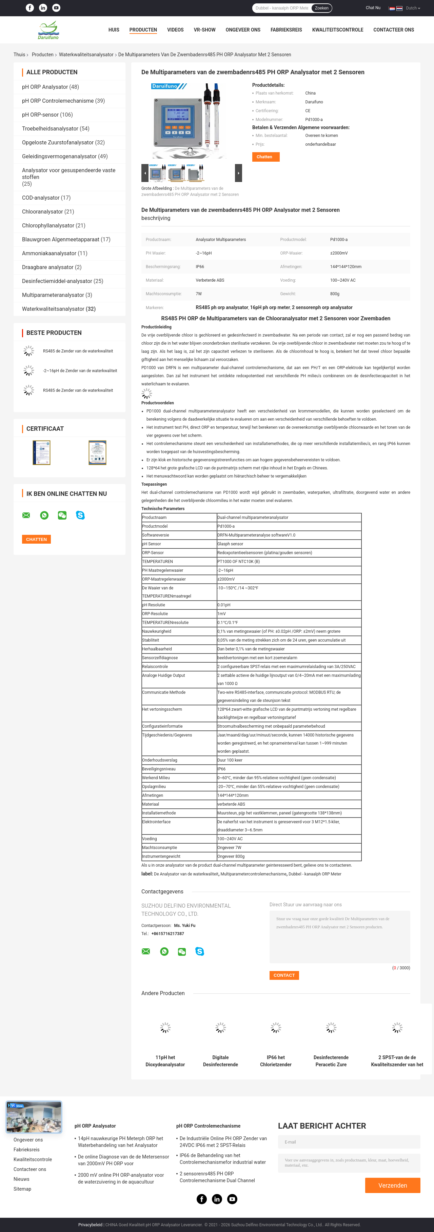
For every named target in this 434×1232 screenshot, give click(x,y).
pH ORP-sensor (40, 115)
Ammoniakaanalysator (49, 253)
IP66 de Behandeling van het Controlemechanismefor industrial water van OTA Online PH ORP (223, 1160)
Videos (175, 30)
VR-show (205, 30)
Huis (113, 30)
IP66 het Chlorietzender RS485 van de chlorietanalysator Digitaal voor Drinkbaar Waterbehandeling (275, 1061)
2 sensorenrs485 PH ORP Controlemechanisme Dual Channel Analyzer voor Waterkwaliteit (217, 1178)
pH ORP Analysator (45, 87)
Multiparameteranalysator (53, 295)
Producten (143, 30)
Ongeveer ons (243, 30)
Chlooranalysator (42, 211)
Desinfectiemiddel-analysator (57, 281)
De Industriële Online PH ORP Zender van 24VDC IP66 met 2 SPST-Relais (223, 1142)
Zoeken (322, 8)
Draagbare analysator (48, 267)
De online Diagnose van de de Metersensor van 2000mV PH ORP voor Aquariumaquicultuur (123, 1161)
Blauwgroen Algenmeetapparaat (60, 239)
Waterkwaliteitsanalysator (86, 54)
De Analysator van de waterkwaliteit (186, 874)
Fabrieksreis (286, 30)
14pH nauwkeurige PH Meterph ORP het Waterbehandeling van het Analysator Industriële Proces (120, 1143)
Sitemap (22, 1189)
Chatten (264, 156)
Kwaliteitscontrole (337, 30)
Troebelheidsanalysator (50, 128)
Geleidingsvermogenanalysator (59, 156)
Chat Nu (373, 7)
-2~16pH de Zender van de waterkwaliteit (80, 370)
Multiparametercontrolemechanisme (253, 874)
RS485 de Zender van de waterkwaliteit (78, 351)
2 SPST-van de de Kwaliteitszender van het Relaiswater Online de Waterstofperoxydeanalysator (397, 1061)
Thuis (19, 54)
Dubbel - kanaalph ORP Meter (315, 874)
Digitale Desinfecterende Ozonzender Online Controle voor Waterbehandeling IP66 (220, 1061)
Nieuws (21, 1179)
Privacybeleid (90, 1225)
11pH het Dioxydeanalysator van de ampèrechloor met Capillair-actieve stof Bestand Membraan (165, 1061)
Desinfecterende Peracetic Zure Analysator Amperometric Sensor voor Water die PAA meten (331, 1061)
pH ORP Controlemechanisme (58, 101)
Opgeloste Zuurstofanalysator (58, 142)
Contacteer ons (394, 30)
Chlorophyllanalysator (48, 225)
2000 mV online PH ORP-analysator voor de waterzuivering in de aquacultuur (121, 1178)
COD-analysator (41, 198)
